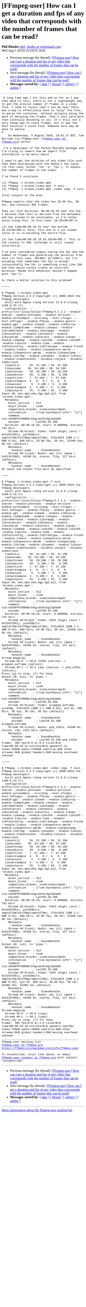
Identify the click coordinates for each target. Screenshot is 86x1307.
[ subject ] (70, 84)
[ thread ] (56, 84)
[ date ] (44, 84)
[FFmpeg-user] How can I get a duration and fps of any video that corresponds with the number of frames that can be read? (44, 63)
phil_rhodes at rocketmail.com (40, 46)
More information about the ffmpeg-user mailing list (37, 1303)
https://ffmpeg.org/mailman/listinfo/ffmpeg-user (40, 1238)
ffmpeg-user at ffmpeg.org (22, 1235)
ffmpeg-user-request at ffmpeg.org (29, 1250)
